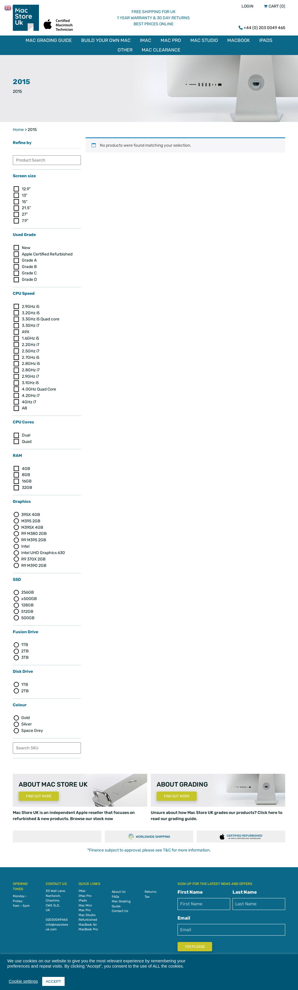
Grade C (29, 271)
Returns (151, 890)
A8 (24, 406)
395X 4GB (30, 513)
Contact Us (120, 909)
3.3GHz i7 (30, 324)
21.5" (26, 206)
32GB (27, 486)
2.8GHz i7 (31, 368)
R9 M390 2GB (33, 563)
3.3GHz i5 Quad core (40, 317)
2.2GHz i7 (30, 343)
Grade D (29, 278)
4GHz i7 (29, 400)
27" (25, 212)
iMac (145, 40)
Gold (25, 716)
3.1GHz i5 (30, 381)
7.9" (25, 219)
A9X (25, 330)
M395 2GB (30, 519)
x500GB (29, 597)
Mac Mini (85, 904)
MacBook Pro (88, 928)
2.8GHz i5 (31, 362)
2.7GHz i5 (30, 355)
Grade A (29, 258)
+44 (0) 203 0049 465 (264, 27)
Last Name (245, 890)
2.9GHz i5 (30, 304)
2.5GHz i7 (30, 349)
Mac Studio (204, 40)
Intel (25, 544)
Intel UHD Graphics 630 (43, 551)
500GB (27, 616)
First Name (190, 890)
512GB (27, 610)
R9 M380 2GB (34, 532)
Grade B (29, 265)
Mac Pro (171, 40)
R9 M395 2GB (33, 538)
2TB (25, 649)
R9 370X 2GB (33, 557)
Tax (147, 895)
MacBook (238, 40)
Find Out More (39, 795)
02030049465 (57, 918)
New (26, 246)
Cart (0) (277, 6)
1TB (24, 643)
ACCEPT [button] (53, 981)
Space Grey (32, 729)
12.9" (26, 187)
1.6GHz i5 (30, 336)
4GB (26, 466)
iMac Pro (85, 894)
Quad (26, 440)
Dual (26, 433)
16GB (26, 479)
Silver (26, 722)
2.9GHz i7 (30, 374)
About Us (119, 890)
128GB (27, 603)
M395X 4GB (32, 525)
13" (24, 193)
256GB (27, 590)
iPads (265, 40)
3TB (25, 656)
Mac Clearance (161, 50)
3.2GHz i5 (31, 311)
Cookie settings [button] (23, 981)
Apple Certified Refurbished (47, 252)
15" (24, 200)
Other (125, 50)
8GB (26, 473)
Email (184, 916)
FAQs (115, 895)
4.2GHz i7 (31, 393)
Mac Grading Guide (49, 40)
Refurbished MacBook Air (88, 920)
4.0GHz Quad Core (39, 387)
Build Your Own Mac (106, 40)
